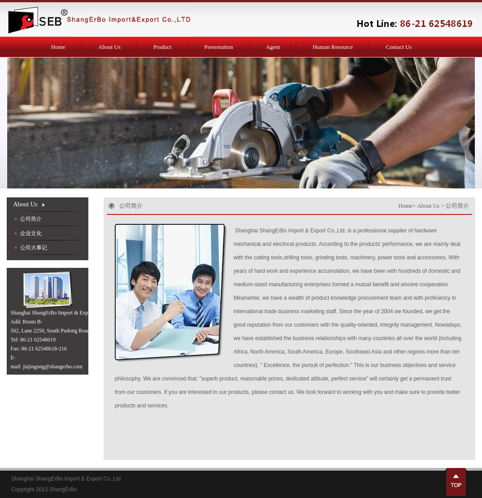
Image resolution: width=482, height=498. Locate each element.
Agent (273, 47)
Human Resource (333, 47)
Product (162, 47)
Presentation (218, 47)
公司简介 (31, 219)
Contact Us (399, 47)
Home (58, 47)
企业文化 (31, 233)
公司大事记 (33, 248)
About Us (109, 47)
